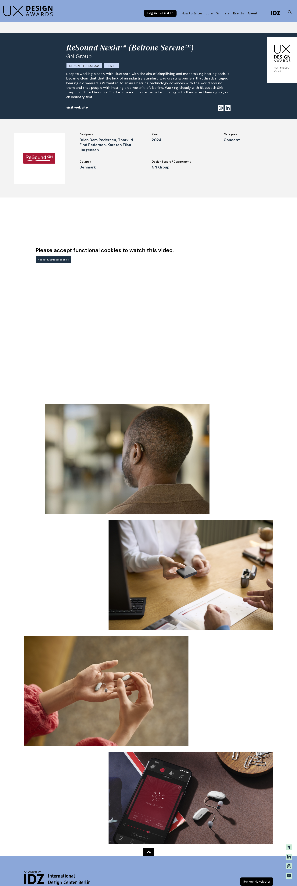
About (253, 13)
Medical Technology (84, 66)
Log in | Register (160, 13)
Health (111, 66)
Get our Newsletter (256, 882)
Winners (223, 13)
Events (238, 13)
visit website (77, 107)
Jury (209, 13)
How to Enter (192, 13)
